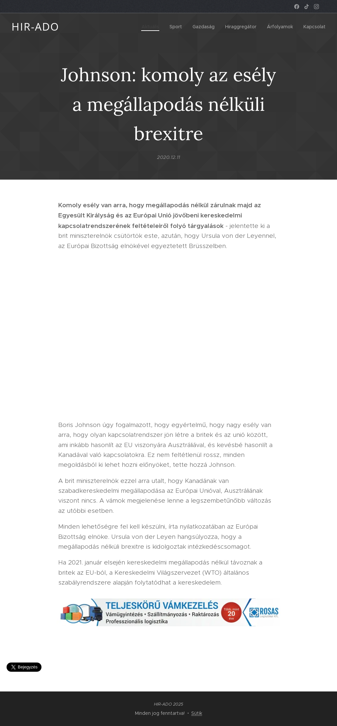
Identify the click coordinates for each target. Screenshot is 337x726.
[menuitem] (152, 26)
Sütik (196, 713)
